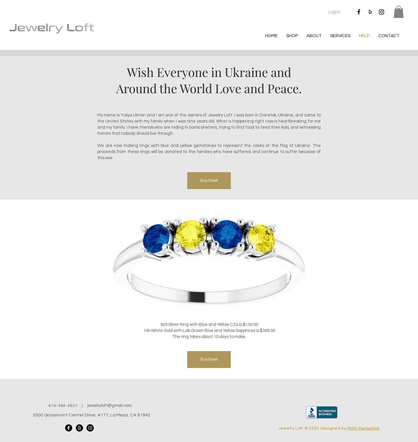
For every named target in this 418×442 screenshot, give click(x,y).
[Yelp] (370, 11)
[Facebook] (358, 11)
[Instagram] (381, 11)
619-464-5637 (63, 406)
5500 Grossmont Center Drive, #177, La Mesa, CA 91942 (91, 415)
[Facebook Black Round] (68, 428)
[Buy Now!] (209, 180)
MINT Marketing (363, 428)
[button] (399, 12)
